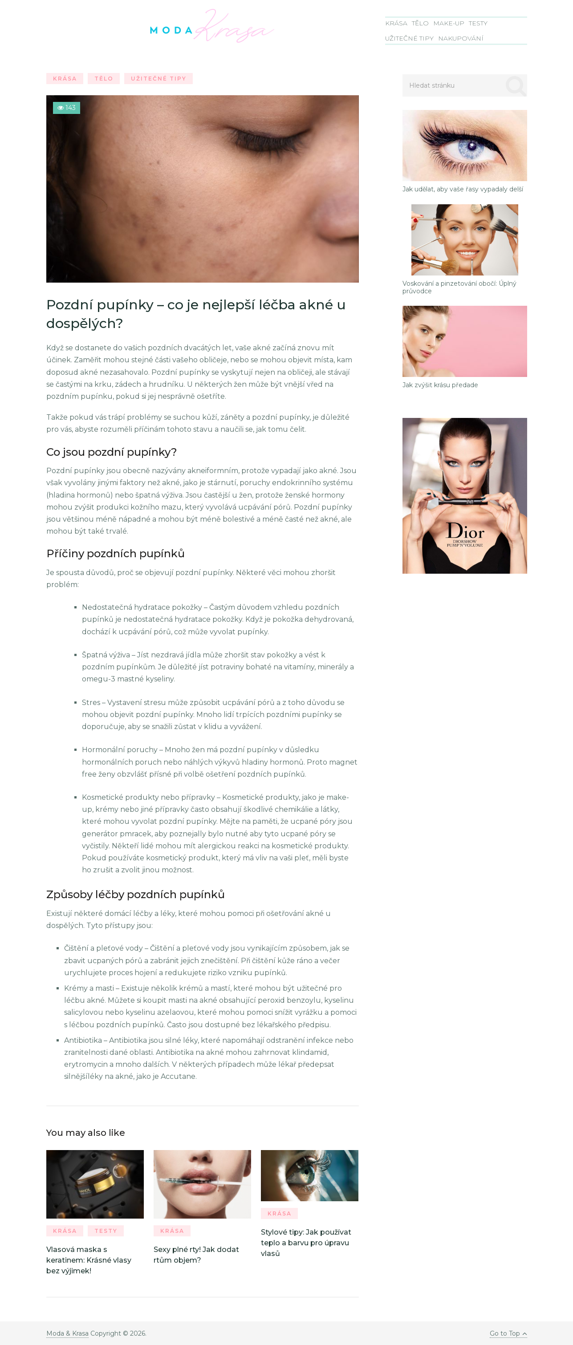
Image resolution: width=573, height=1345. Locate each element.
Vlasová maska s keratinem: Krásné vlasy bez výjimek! (88, 1260)
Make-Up (448, 23)
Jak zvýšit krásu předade (440, 385)
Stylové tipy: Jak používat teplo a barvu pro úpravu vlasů (306, 1243)
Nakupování (461, 38)
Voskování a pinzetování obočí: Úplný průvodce (459, 287)
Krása (396, 23)
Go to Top (508, 1333)
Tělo (420, 23)
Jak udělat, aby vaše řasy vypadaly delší (462, 189)
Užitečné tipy (409, 38)
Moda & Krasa (67, 1333)
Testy (478, 23)
